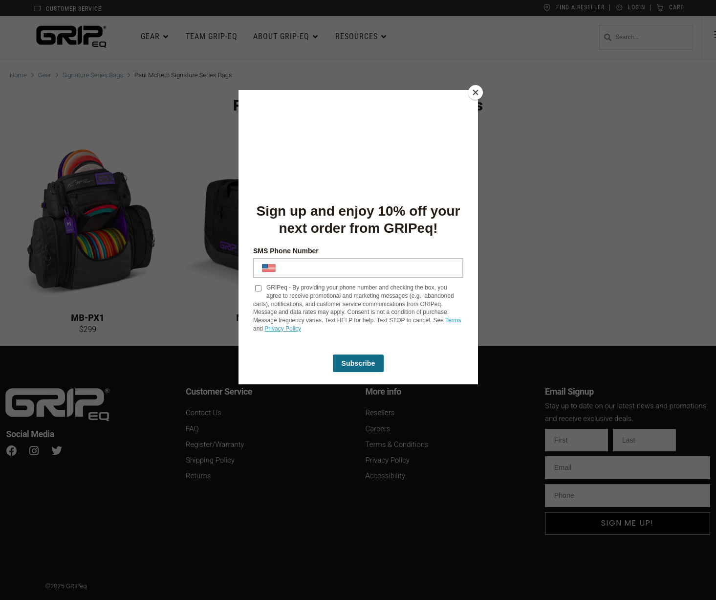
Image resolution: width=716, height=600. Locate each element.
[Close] (475, 92)
